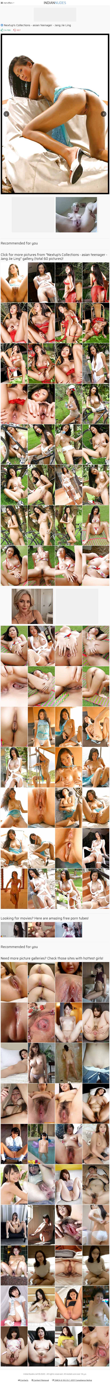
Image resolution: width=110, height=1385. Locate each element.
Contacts (23, 1380)
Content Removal (40, 1380)
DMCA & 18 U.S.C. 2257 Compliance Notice (72, 1380)
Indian (55, 3)
